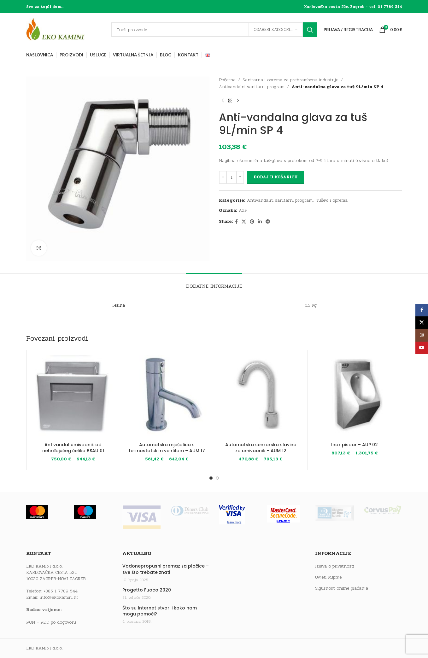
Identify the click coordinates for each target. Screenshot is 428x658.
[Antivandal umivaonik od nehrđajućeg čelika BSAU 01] (73, 397)
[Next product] (238, 101)
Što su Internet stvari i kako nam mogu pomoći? (159, 611)
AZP (243, 210)
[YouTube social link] (421, 348)
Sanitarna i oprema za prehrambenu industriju (290, 80)
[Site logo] (65, 29)
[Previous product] (222, 101)
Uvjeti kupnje (328, 577)
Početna (227, 80)
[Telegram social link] (268, 221)
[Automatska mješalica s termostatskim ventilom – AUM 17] (167, 397)
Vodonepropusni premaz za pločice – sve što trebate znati (165, 569)
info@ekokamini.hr (59, 597)
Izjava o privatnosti (334, 566)
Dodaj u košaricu (276, 177)
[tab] (214, 282)
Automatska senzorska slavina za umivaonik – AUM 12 (260, 448)
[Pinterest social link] (252, 221)
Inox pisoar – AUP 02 (354, 445)
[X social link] (244, 221)
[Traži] (214, 29)
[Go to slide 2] (217, 478)
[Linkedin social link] (260, 221)
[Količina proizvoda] (231, 177)
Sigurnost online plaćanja (341, 588)
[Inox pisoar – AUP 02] (355, 397)
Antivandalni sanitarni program (251, 87)
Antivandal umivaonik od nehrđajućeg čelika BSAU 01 (73, 448)
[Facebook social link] (236, 221)
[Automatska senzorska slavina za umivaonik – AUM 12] (261, 397)
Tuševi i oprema (332, 200)
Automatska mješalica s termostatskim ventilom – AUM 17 (167, 448)
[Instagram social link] (421, 335)
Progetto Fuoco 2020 (146, 590)
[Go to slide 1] (211, 478)
